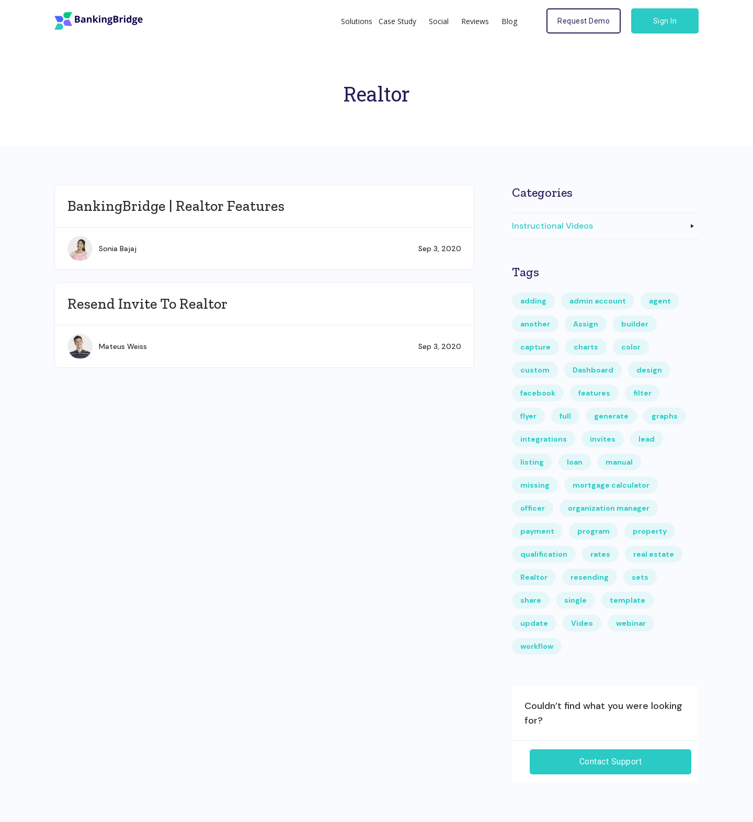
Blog (509, 21)
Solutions (356, 21)
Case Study (397, 21)
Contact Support (610, 762)
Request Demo (583, 21)
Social (439, 21)
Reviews (475, 21)
